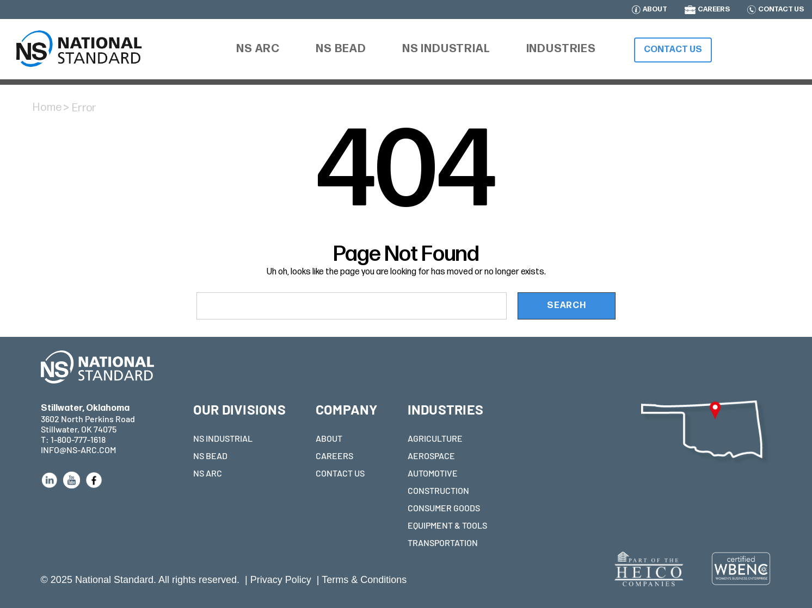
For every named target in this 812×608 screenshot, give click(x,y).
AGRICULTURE (435, 438)
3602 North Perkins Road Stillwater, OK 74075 (88, 418)
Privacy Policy (280, 579)
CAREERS (714, 10)
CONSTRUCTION (438, 490)
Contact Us (673, 50)
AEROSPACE (431, 455)
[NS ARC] (257, 50)
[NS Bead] (341, 49)
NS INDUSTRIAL (223, 438)
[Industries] (561, 49)
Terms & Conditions (364, 579)
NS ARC (207, 473)
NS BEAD (210, 455)
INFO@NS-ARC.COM (78, 449)
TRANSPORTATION (443, 542)
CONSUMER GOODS (444, 508)
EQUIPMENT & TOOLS (447, 525)
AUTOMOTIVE (433, 473)
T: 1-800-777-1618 (73, 439)
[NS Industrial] (446, 49)
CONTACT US (781, 10)
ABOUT (655, 10)
